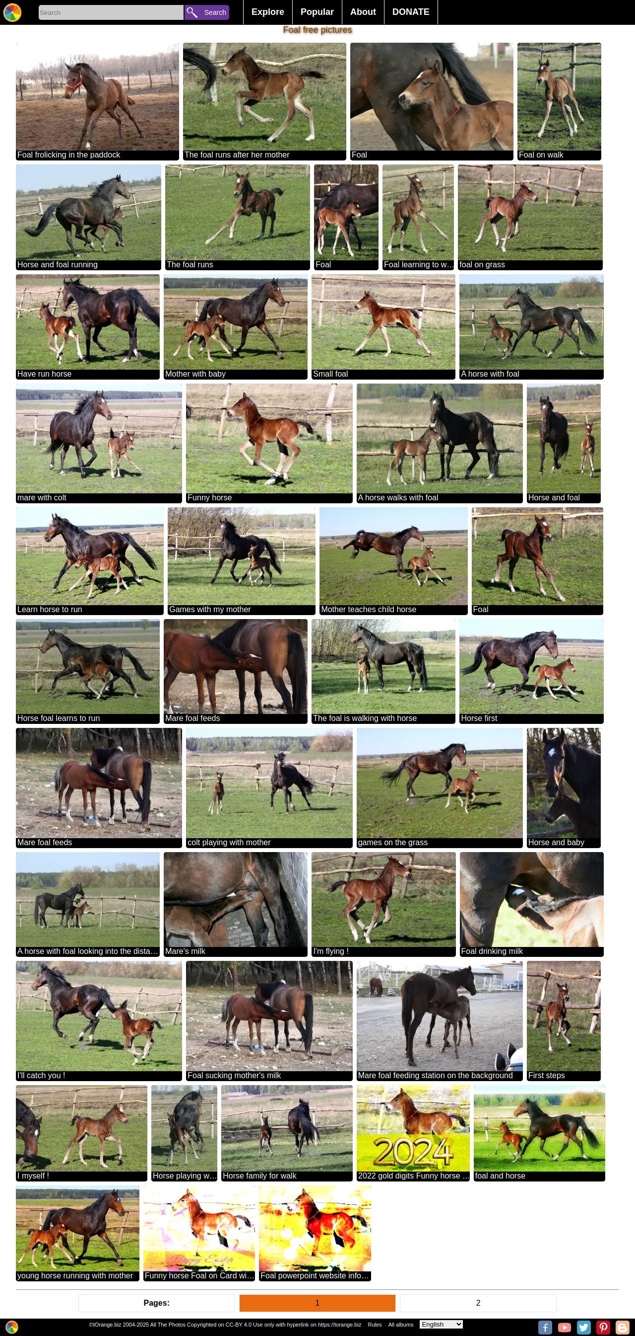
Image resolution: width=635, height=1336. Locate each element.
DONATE (411, 12)
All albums (401, 1325)
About (363, 12)
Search (215, 12)
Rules (374, 1325)
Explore (268, 12)
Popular (317, 12)
